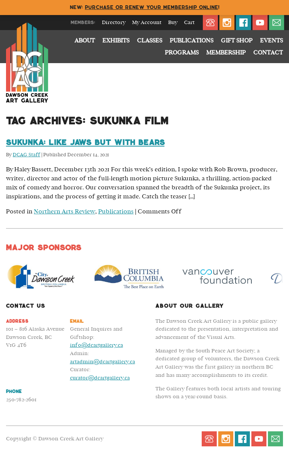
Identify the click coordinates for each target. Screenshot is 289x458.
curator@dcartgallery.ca (100, 378)
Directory (113, 22)
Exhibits (115, 41)
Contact (268, 53)
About (85, 41)
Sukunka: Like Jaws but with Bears (85, 142)
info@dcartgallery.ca (96, 345)
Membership (226, 53)
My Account (146, 22)
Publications (191, 41)
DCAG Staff (26, 155)
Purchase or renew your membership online (151, 7)
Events (271, 41)
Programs (182, 53)
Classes (149, 41)
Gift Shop (236, 41)
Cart (189, 22)
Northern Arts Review (64, 212)
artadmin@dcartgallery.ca (102, 361)
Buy (172, 22)
